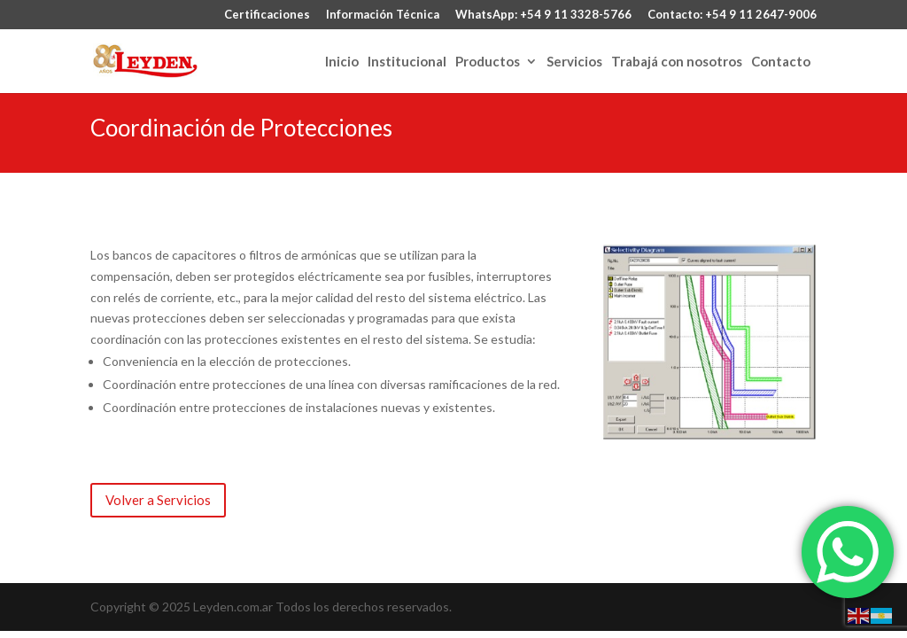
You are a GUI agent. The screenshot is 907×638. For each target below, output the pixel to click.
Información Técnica (382, 15)
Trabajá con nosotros (676, 62)
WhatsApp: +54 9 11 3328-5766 (543, 15)
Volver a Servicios (158, 500)
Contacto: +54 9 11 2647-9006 (732, 15)
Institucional (407, 62)
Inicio (342, 62)
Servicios (574, 62)
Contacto (780, 62)
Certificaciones (267, 15)
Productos (487, 62)
